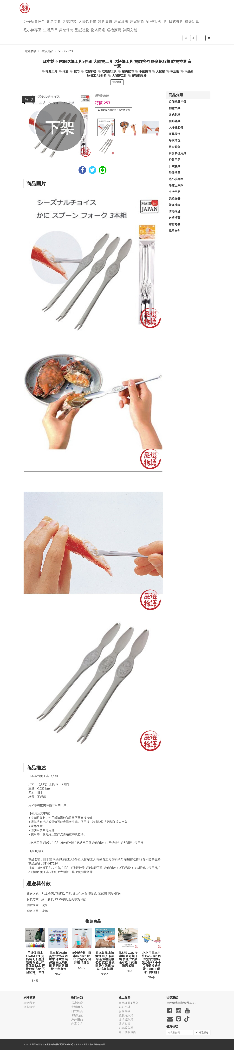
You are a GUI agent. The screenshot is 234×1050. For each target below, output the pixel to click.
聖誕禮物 (82, 30)
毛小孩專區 (32, 30)
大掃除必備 (87, 21)
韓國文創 (130, 30)
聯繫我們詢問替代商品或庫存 (114, 110)
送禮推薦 (114, 30)
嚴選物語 (31, 51)
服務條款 (124, 1011)
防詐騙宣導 (126, 1028)
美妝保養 (66, 30)
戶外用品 (174, 159)
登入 (136, 1003)
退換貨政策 (126, 1019)
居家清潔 (121, 21)
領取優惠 (202, 1032)
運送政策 (124, 1023)
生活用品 (50, 30)
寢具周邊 (105, 21)
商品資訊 (117, 82)
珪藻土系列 (176, 185)
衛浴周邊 (98, 30)
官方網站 (29, 1007)
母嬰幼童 (192, 21)
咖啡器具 (174, 121)
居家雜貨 (137, 21)
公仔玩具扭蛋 (34, 21)
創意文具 (54, 21)
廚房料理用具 (156, 21)
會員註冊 (124, 1003)
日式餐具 (176, 21)
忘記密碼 (124, 1007)
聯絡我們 (29, 1003)
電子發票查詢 (127, 1032)
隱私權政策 (126, 1015)
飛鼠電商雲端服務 (93, 1044)
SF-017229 (65, 51)
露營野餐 (174, 224)
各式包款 (70, 21)
